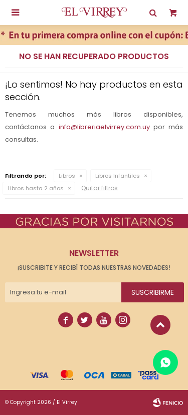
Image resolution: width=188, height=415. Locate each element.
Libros (67, 176)
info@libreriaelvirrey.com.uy (104, 127)
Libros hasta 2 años (36, 188)
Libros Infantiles (117, 176)
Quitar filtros (99, 188)
